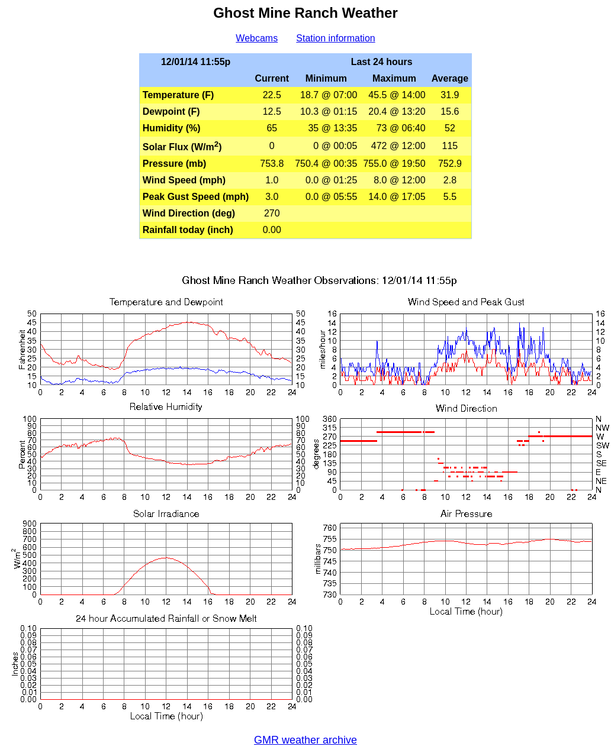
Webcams (257, 38)
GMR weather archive (305, 740)
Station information (335, 38)
